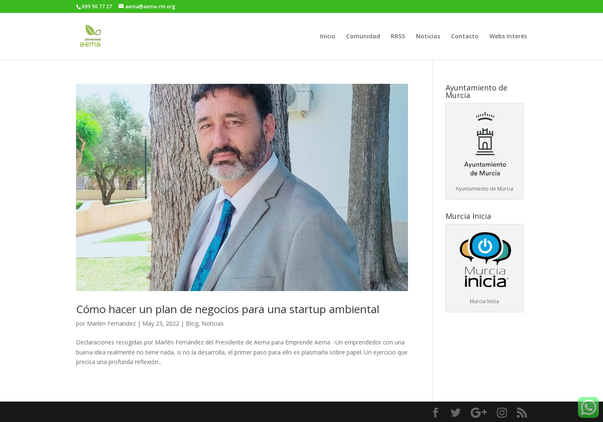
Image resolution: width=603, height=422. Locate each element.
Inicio (327, 36)
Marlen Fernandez (111, 323)
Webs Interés (508, 36)
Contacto (465, 36)
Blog (192, 323)
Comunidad (363, 36)
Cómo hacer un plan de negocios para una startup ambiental (227, 308)
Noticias (428, 36)
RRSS (398, 36)
